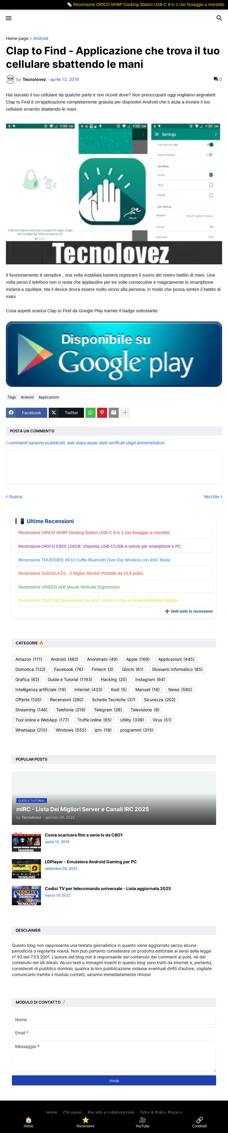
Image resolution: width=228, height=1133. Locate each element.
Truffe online (94, 720)
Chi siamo (72, 1112)
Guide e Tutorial (70, 679)
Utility (132, 720)
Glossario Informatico (177, 669)
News (180, 690)
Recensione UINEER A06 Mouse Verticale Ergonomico (69, 587)
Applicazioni (49, 397)
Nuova (15, 496)
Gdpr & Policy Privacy (161, 1112)
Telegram (108, 710)
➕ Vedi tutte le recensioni (189, 611)
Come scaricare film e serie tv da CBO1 (84, 834)
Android (40, 38)
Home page (17, 38)
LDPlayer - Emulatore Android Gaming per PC (91, 861)
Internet (88, 690)
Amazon (28, 659)
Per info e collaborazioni (111, 1112)
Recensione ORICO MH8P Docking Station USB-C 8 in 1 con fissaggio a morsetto (94, 532)
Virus (162, 720)
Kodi (119, 690)
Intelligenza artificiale (40, 690)
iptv (103, 730)
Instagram (150, 679)
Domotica (30, 669)
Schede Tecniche (113, 700)
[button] (8, 18)
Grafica (27, 679)
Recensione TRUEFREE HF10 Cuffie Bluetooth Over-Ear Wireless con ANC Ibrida (94, 560)
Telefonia (71, 710)
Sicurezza (159, 700)
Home (51, 1112)
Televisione (145, 710)
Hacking (114, 679)
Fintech (102, 669)
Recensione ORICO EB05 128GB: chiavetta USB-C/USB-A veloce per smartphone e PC (99, 546)
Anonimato (102, 659)
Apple (138, 659)
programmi (136, 730)
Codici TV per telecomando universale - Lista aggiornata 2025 (108, 888)
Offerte (28, 700)
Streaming (31, 710)
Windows (71, 730)
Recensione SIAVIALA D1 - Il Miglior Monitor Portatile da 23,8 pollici (80, 573)
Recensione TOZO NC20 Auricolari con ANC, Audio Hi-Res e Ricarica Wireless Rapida (98, 600)
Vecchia (211, 496)
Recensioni (66, 700)
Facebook (68, 669)
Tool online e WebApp (42, 720)
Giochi (132, 669)
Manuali (147, 690)
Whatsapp (31, 730)
